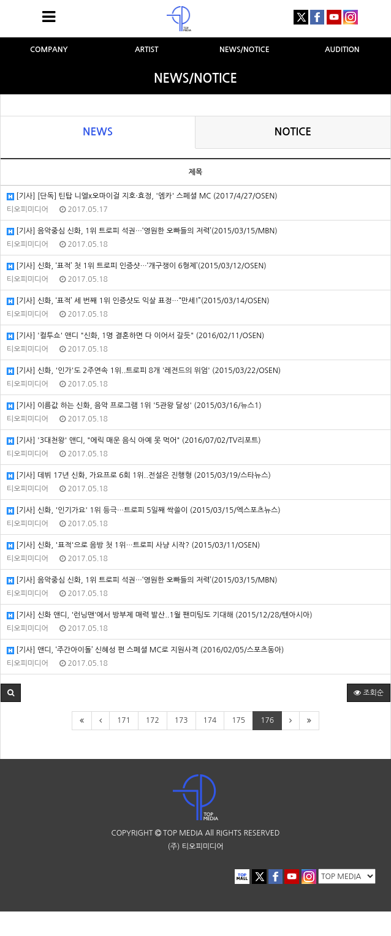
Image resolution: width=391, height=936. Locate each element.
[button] (11, 693)
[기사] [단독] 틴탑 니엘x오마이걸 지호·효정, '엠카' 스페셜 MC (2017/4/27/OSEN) (142, 196)
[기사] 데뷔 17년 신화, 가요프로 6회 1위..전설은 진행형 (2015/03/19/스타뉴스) (139, 476)
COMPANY (49, 49)
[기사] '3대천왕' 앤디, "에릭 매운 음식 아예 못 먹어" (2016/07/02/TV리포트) (134, 441)
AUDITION (342, 49)
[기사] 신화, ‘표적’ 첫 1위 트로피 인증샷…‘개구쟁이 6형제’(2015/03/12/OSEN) (137, 266)
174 (210, 720)
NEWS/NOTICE (244, 49)
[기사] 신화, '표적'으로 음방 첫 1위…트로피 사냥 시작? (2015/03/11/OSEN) (133, 545)
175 (238, 720)
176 (267, 720)
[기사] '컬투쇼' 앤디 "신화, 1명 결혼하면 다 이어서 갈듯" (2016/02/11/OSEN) (135, 336)
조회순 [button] (369, 692)
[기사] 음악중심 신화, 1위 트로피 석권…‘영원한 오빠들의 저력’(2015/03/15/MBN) (142, 231)
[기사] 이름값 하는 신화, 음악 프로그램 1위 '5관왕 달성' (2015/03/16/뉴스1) (134, 406)
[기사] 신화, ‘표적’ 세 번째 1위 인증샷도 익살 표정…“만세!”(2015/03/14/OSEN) (138, 301)
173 (181, 720)
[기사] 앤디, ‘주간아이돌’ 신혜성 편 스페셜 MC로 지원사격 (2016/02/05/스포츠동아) (145, 650)
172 (152, 720)
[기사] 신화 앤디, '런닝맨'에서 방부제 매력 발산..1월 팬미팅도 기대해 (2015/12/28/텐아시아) (160, 615)
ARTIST (147, 49)
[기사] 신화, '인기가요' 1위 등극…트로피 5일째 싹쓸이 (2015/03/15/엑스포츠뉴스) (144, 511)
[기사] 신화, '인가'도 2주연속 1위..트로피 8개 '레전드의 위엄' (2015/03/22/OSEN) (144, 371)
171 (124, 720)
